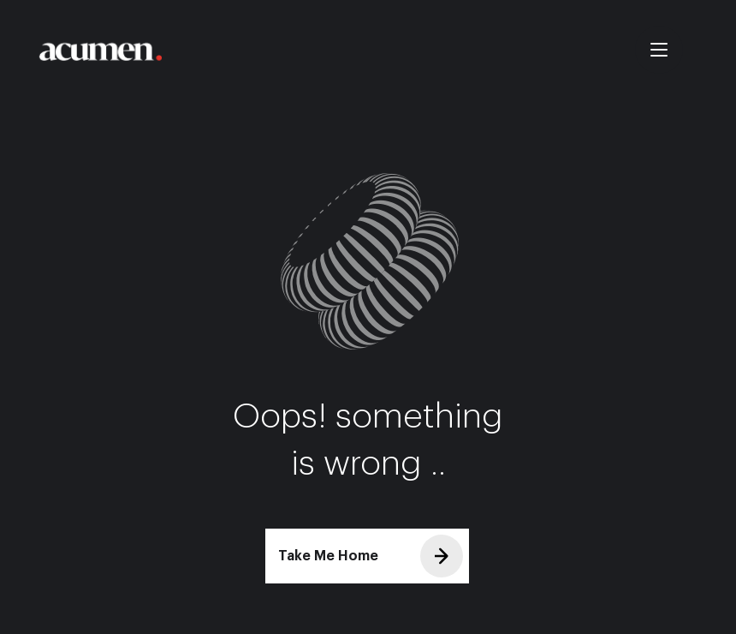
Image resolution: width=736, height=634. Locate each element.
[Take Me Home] (367, 556)
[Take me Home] (99, 51)
